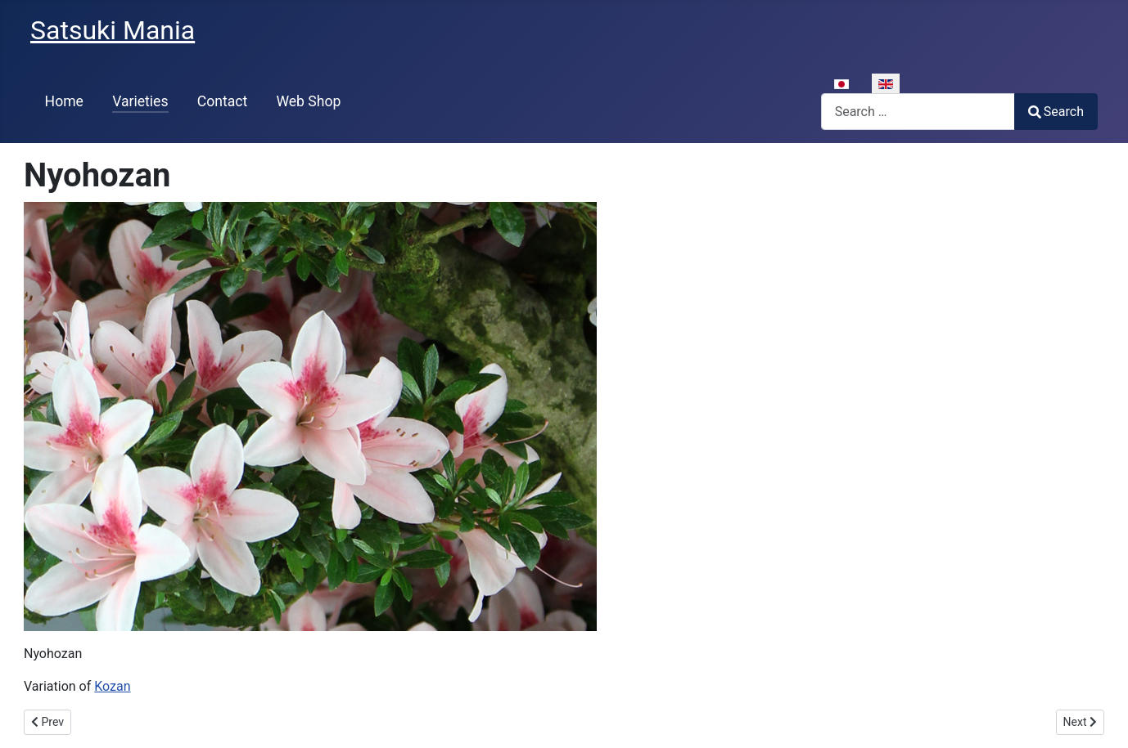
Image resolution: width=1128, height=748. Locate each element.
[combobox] (918, 111)
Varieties (140, 101)
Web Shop (308, 101)
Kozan (112, 686)
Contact (222, 101)
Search (1056, 111)
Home (64, 101)
